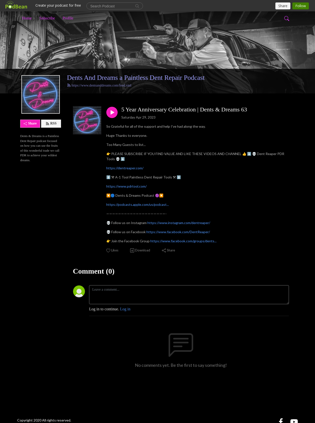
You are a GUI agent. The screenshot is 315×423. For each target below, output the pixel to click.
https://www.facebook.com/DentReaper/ (178, 232)
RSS (51, 123)
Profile (68, 18)
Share (30, 123)
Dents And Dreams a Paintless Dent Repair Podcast (136, 77)
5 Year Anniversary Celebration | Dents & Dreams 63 (184, 109)
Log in (125, 309)
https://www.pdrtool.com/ (126, 186)
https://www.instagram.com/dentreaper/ (178, 223)
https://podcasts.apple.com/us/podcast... (137, 204)
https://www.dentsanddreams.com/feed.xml (99, 85)
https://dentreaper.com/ (124, 168)
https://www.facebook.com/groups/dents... (183, 241)
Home (27, 18)
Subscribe (47, 18)
